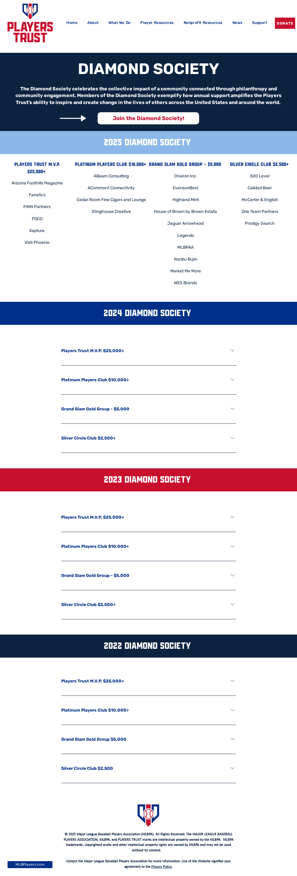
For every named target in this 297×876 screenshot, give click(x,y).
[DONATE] (285, 23)
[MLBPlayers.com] (30, 864)
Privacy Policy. (161, 867)
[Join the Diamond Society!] (148, 118)
